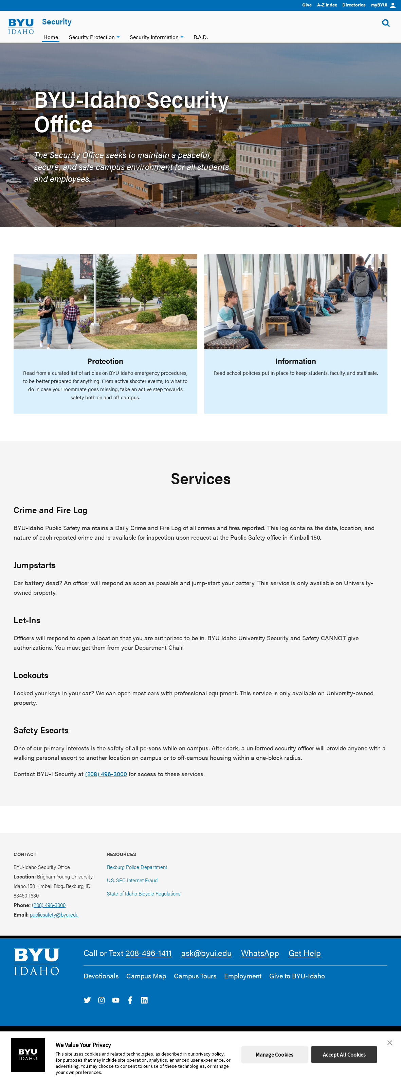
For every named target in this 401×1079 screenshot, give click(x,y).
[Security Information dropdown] (182, 36)
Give (307, 4)
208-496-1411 (149, 952)
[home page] (21, 26)
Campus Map (146, 976)
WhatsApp (260, 952)
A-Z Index (327, 4)
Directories (354, 4)
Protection (105, 360)
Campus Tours (195, 976)
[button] (390, 1042)
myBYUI (383, 4)
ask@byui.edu (206, 952)
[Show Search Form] (386, 23)
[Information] (296, 301)
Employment (242, 976)
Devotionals (101, 976)
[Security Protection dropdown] (118, 36)
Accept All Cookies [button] (344, 1054)
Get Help (305, 952)
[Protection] (105, 301)
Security (57, 21)
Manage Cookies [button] (274, 1054)
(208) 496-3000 (106, 773)
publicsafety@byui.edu (54, 914)
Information (295, 360)
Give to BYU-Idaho (297, 976)
